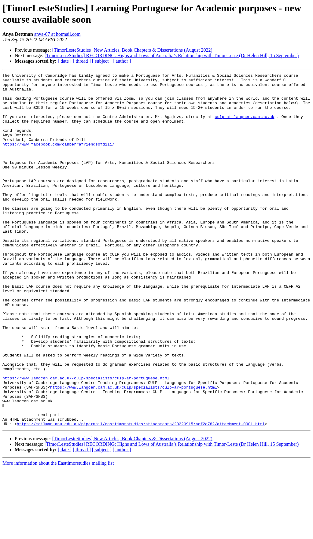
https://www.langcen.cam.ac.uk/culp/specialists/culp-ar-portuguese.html (85, 439)
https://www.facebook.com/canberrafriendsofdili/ (58, 158)
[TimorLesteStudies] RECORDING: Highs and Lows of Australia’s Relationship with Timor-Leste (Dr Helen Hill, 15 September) (172, 55)
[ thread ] (82, 61)
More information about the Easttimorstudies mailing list (58, 533)
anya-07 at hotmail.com (57, 34)
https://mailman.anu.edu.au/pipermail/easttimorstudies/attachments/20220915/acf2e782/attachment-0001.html (141, 494)
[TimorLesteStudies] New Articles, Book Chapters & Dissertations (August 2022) (132, 50)
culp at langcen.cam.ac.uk (244, 125)
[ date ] (65, 61)
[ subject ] (102, 61)
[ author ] (122, 61)
